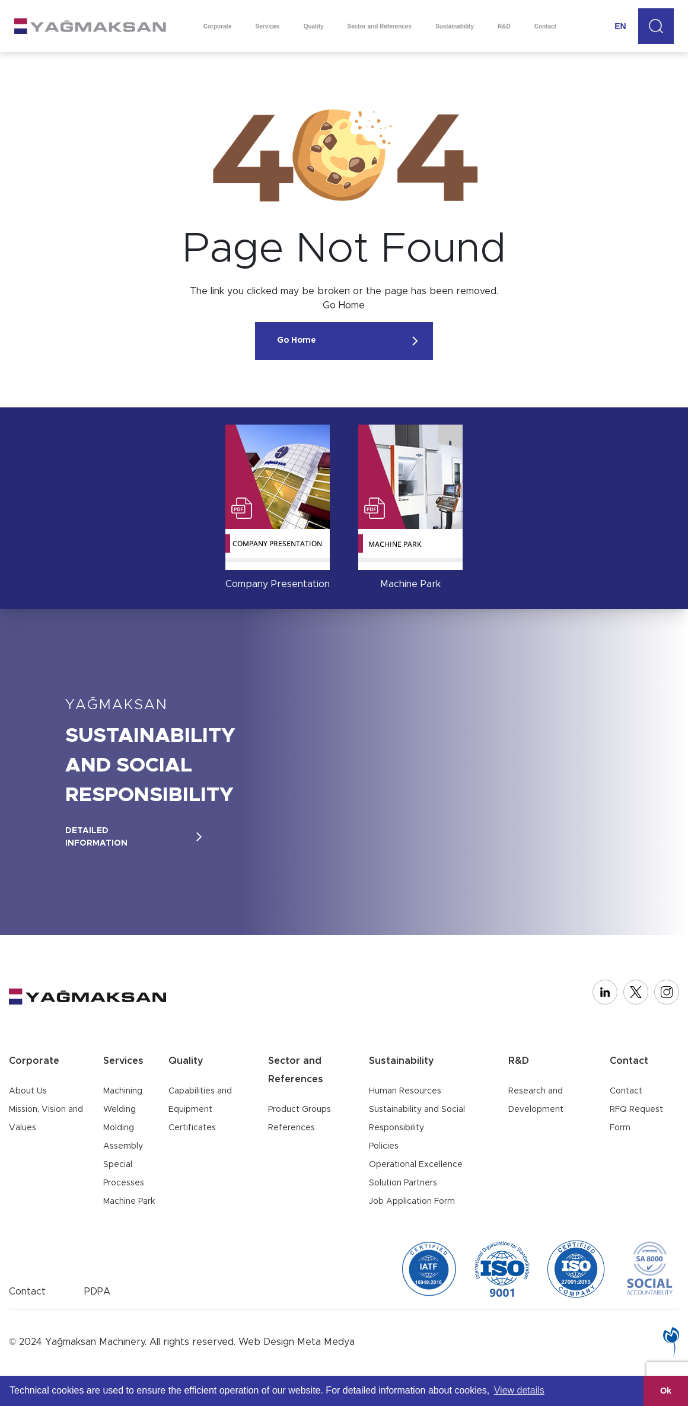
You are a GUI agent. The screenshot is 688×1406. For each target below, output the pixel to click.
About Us (28, 1091)
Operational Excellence (416, 1164)
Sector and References (380, 26)
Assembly (123, 1146)
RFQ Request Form (636, 1118)
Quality (314, 26)
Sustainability (454, 26)
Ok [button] (665, 1390)
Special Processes (123, 1173)
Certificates (192, 1128)
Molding (118, 1128)
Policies (384, 1146)
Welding (119, 1109)
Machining (122, 1091)
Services (268, 26)
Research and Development (535, 1100)
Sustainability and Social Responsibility (417, 1118)
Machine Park (129, 1201)
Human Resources (405, 1091)
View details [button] (519, 1390)
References (291, 1128)
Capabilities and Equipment (200, 1100)
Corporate (217, 26)
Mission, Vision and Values (46, 1118)
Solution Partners (403, 1183)
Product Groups (299, 1109)
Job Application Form (412, 1201)
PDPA (97, 1291)
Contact (545, 26)
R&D (504, 26)
